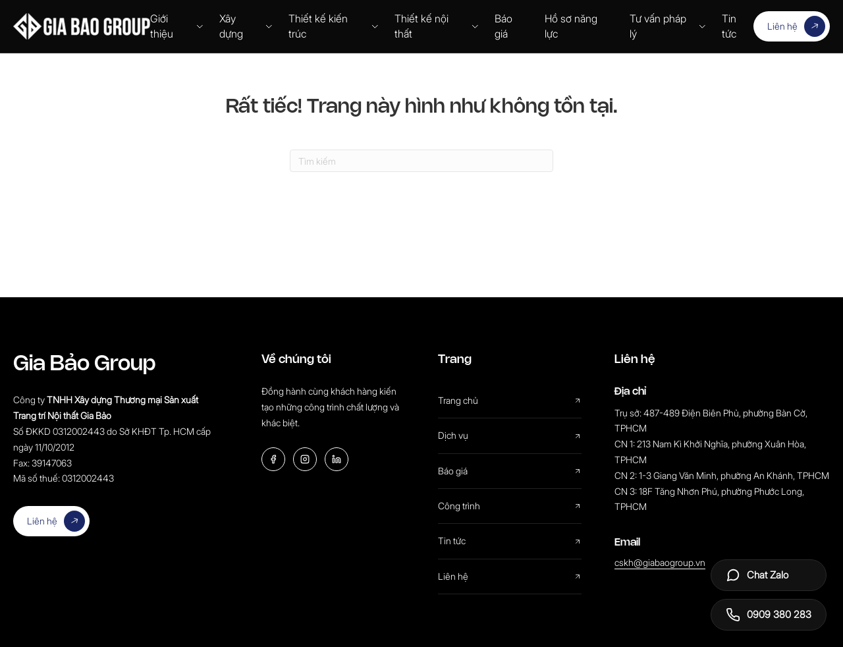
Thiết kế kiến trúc (333, 26)
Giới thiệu (177, 26)
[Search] (421, 161)
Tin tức (729, 26)
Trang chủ (510, 400)
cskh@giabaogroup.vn (659, 562)
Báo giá (503, 26)
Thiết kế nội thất (436, 26)
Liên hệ (796, 26)
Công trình (510, 505)
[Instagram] (305, 459)
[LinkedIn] (336, 459)
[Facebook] (273, 459)
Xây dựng (245, 26)
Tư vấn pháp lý (668, 26)
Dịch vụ (510, 435)
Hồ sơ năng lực (571, 26)
